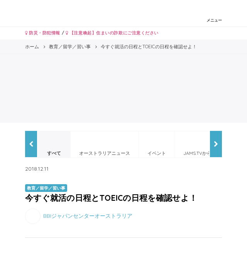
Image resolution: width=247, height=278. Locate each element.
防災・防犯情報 (42, 33)
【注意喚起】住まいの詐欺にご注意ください (112, 33)
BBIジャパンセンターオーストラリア (87, 215)
